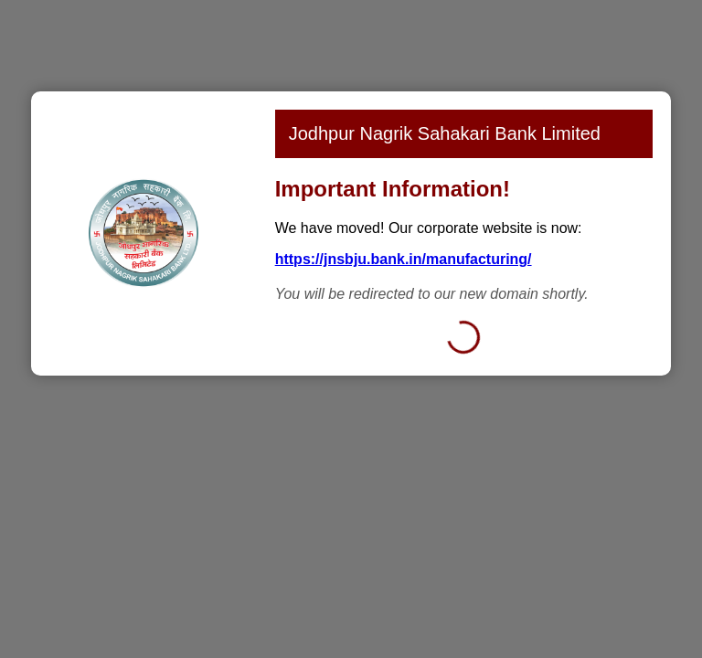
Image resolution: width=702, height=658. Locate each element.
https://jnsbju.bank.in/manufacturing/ (403, 259)
